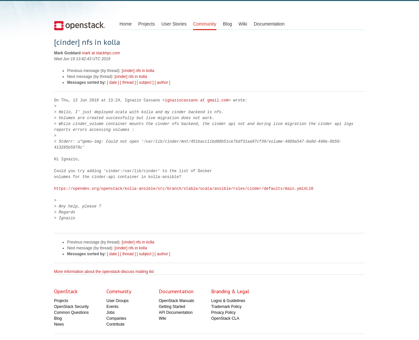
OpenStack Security (71, 306)
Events (112, 306)
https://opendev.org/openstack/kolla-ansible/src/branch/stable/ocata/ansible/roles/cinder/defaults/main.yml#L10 (183, 188)
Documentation (269, 24)
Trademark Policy (226, 306)
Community (204, 24)
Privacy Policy (223, 312)
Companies (116, 318)
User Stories (174, 24)
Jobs (110, 312)
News (59, 324)
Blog (227, 24)
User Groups (117, 300)
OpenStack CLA (225, 318)
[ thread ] (128, 82)
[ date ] (113, 82)
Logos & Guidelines (228, 300)
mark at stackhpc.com (101, 53)
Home (125, 24)
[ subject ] (145, 82)
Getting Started (172, 306)
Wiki (243, 24)
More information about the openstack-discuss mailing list (104, 271)
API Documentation (175, 312)
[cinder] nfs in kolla (138, 70)
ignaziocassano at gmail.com (196, 100)
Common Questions (71, 312)
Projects (146, 24)
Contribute (115, 324)
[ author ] (162, 82)
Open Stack (79, 25)
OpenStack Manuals (176, 300)
